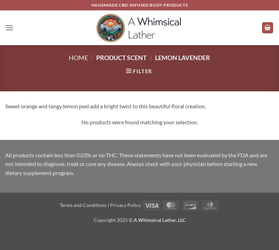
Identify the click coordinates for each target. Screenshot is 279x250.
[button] (9, 27)
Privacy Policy (125, 205)
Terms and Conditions (83, 205)
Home (78, 57)
